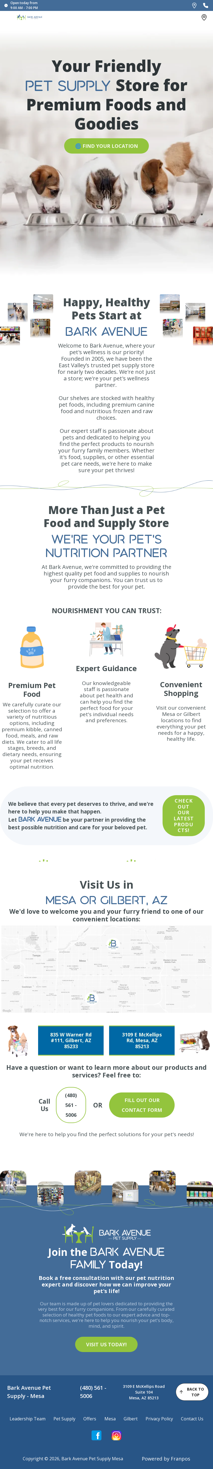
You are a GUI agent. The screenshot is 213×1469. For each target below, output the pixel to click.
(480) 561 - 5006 (93, 1392)
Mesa (110, 1419)
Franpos (180, 1458)
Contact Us (192, 1419)
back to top (191, 1391)
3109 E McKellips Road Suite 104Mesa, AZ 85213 (144, 1392)
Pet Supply (64, 1419)
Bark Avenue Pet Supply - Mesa (29, 1392)
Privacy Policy (159, 1419)
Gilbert (131, 1419)
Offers (89, 1419)
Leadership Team (28, 1419)
